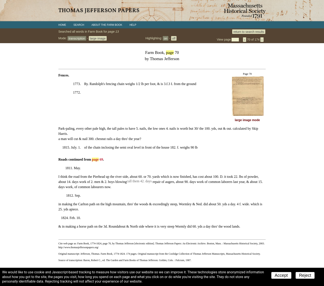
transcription (77, 38)
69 (97, 159)
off (173, 38)
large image (98, 38)
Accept (281, 275)
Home (62, 24)
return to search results (248, 31)
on (165, 38)
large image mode (247, 120)
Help (132, 24)
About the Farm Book (107, 24)
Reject (305, 275)
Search (79, 24)
